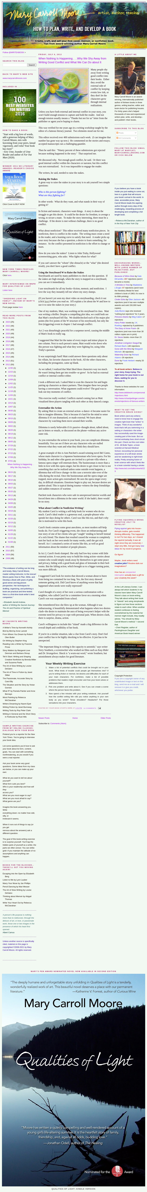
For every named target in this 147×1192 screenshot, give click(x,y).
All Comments (123, 138)
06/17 (11, 476)
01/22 (11, 538)
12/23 (11, 372)
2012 (8, 364)
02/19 (11, 522)
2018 (8, 341)
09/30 (11, 410)
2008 (8, 558)
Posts (120, 133)
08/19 (11, 434)
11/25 (11, 387)
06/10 (11, 480)
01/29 (11, 534)
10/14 (11, 403)
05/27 (11, 488)
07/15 (11, 453)
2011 (8, 547)
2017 (8, 345)
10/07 (11, 407)
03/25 (11, 507)
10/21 (11, 399)
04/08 (11, 503)
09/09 (11, 422)
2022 (8, 326)
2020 (8, 333)
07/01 (11, 461)
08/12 (11, 438)
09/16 (11, 418)
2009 (8, 554)
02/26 (11, 518)
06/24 (11, 472)
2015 (8, 353)
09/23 (11, 414)
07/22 (11, 449)
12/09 (11, 379)
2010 (8, 550)
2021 (8, 329)
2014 (8, 357)
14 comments (89, 708)
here (9, 275)
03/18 (11, 511)
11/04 (11, 395)
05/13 (11, 495)
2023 (8, 322)
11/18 (11, 391)
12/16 (11, 376)
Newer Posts (44, 718)
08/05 (11, 441)
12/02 (11, 383)
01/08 (11, 542)
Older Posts (106, 718)
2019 (8, 337)
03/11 (11, 515)
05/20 (11, 491)
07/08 (11, 457)
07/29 (11, 445)
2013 (8, 361)
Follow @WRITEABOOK (13, 52)
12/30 (11, 368)
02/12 (11, 526)
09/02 (11, 426)
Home (75, 718)
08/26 (11, 430)
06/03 (11, 484)
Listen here (7, 290)
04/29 (11, 499)
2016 (8, 349)
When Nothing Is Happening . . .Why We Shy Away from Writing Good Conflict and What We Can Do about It (72, 60)
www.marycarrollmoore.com (15, 78)
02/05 (11, 530)
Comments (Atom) (58, 723)
